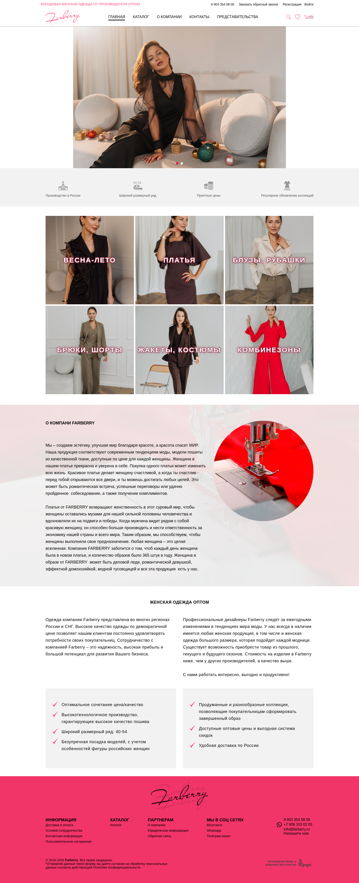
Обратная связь (159, 836)
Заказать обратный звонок (258, 4)
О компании (169, 17)
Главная (116, 17)
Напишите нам (296, 833)
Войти (309, 4)
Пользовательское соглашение (69, 841)
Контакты (199, 17)
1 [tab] (177, 163)
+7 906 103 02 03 (298, 824)
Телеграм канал (218, 836)
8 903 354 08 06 (222, 4)
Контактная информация (64, 836)
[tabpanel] (179, 97)
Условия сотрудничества (64, 830)
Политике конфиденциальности (116, 867)
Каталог (141, 17)
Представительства (237, 17)
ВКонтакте (214, 825)
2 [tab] (182, 163)
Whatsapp (214, 830)
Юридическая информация (168, 830)
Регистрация (292, 4)
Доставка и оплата (59, 825)
